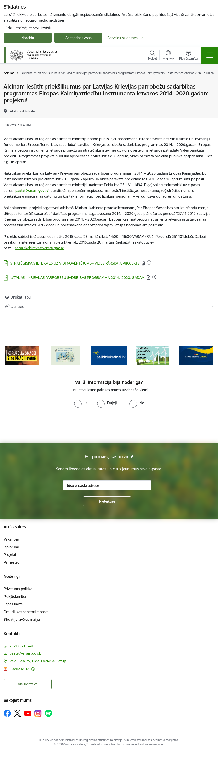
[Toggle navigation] (209, 55)
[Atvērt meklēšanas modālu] (152, 56)
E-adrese (17, 669)
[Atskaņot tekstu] (22, 111)
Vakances (11, 539)
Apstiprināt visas (78, 37)
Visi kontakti (27, 684)
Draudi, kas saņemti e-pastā (26, 611)
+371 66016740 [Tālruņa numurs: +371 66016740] (22, 646)
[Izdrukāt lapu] (109, 297)
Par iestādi (12, 562)
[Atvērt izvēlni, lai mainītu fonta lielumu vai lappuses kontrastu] (188, 56)
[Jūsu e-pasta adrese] (107, 485)
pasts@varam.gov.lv (25, 653)
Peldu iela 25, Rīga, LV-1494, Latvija (38, 661)
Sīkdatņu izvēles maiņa (22, 619)
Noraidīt (27, 37)
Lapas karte (13, 604)
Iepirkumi (11, 547)
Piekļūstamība (15, 596)
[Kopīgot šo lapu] (109, 306)
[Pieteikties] (107, 501)
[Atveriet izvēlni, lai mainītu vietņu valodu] (168, 55)
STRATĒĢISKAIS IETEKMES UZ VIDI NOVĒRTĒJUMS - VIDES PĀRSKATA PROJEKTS (74, 263)
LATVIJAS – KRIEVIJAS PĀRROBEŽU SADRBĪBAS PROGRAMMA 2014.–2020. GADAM (77, 277)
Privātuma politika (18, 589)
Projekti (10, 554)
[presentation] (40, 425)
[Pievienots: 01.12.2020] (149, 262)
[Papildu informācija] (33, 669)
